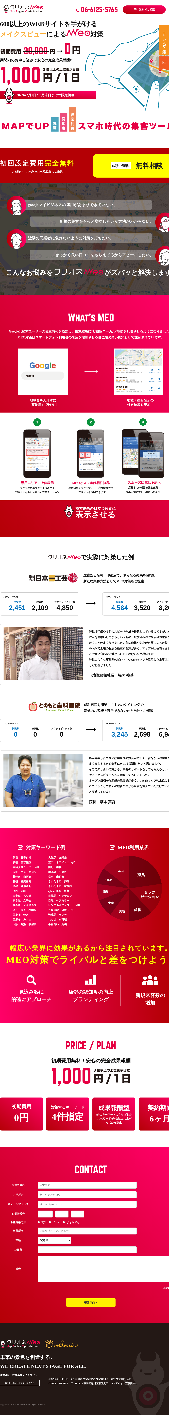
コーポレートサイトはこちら (21, 1383)
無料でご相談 (144, 9)
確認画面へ (90, 1302)
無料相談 (164, 62)
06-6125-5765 (97, 9)
